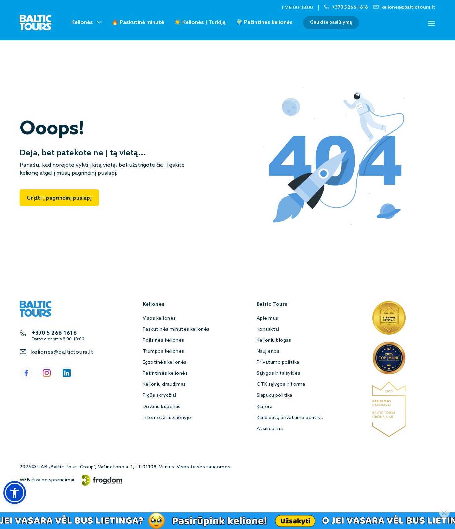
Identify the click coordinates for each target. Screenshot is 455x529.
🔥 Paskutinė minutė (138, 22)
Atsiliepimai (270, 429)
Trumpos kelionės (163, 351)
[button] (14, 492)
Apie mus (267, 318)
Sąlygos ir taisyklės (279, 373)
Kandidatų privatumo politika (290, 418)
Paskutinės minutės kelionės (176, 329)
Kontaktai (268, 329)
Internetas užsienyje (167, 418)
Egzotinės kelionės (165, 362)
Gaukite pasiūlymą (331, 22)
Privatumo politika (278, 362)
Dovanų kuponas (162, 407)
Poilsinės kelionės (163, 340)
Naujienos (268, 351)
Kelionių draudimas (164, 384)
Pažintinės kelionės (165, 373)
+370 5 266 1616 (54, 333)
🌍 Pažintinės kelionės (264, 22)
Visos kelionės (159, 318)
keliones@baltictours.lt (62, 352)
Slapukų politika (274, 396)
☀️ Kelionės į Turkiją (200, 22)
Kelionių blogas (274, 340)
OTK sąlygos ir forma (281, 384)
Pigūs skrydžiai (159, 396)
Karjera (264, 407)
